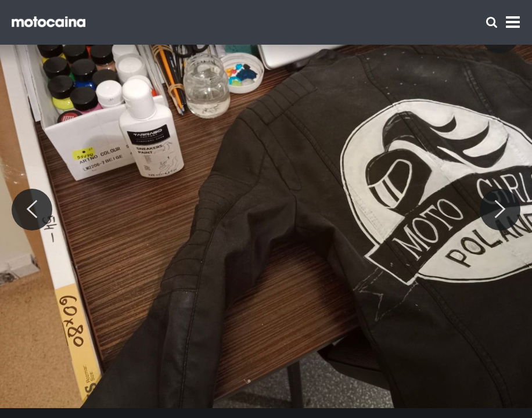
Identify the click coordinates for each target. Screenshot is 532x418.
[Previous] (32, 209)
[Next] (500, 209)
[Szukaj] (491, 22)
